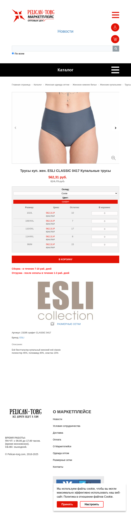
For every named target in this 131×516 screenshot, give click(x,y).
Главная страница (21, 84)
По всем (19, 53)
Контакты (58, 466)
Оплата (57, 439)
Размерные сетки (62, 460)
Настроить (92, 504)
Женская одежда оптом (57, 84)
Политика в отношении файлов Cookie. (88, 496)
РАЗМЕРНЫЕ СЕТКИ (65, 324)
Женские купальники (110, 84)
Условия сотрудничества (66, 426)
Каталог (38, 84)
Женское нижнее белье (85, 84)
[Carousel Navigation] (65, 127)
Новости (66, 31)
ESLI (21, 337)
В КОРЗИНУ (65, 259)
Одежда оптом (61, 453)
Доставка (58, 432)
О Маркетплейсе (62, 446)
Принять (67, 504)
